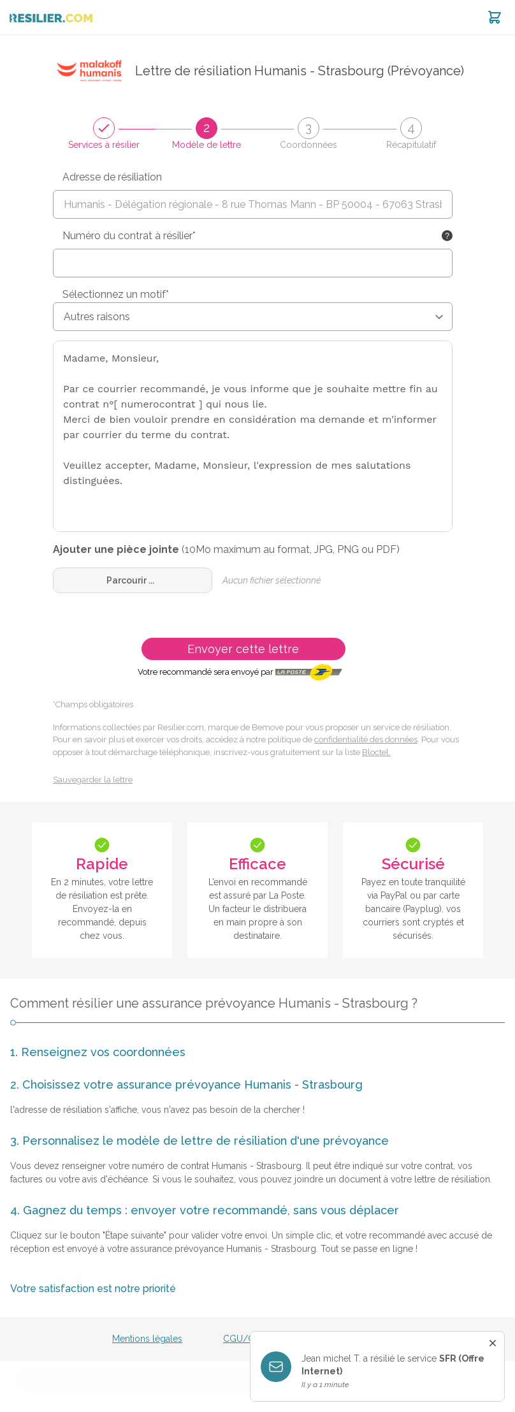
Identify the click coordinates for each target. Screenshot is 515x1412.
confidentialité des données (365, 739)
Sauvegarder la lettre (93, 779)
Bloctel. (376, 752)
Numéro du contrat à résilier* (129, 236)
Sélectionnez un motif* (115, 294)
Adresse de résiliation (112, 177)
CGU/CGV (245, 1339)
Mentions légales (147, 1339)
